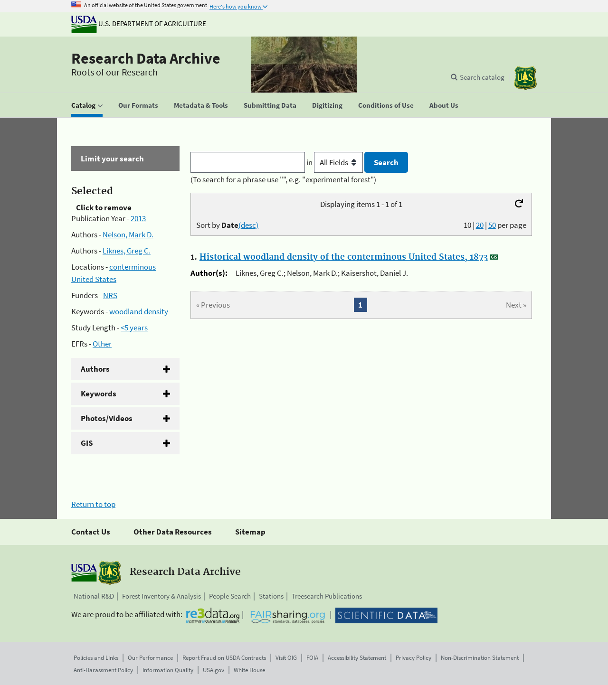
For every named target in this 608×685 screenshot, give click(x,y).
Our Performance (150, 658)
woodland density (138, 311)
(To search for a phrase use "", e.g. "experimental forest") (283, 179)
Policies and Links (96, 658)
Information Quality (167, 670)
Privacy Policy (413, 658)
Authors (95, 369)
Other (102, 343)
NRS (110, 295)
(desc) (248, 225)
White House (249, 670)
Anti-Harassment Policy (103, 670)
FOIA (312, 658)
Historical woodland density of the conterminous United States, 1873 (344, 257)
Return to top (93, 504)
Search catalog (482, 77)
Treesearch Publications (327, 596)
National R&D (94, 596)
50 (492, 225)
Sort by (227, 225)
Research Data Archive (145, 58)
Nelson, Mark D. (128, 234)
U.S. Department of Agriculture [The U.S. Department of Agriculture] (138, 23)
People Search (230, 596)
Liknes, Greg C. (127, 250)
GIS (87, 443)
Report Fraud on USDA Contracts (224, 658)
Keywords (98, 393)
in (335, 162)
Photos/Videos (107, 418)
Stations (271, 596)
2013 (138, 218)
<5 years (134, 327)
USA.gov (213, 670)
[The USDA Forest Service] (525, 78)
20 (480, 225)
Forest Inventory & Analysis (161, 596)
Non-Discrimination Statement (480, 658)
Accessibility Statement (357, 658)
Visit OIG (286, 658)
